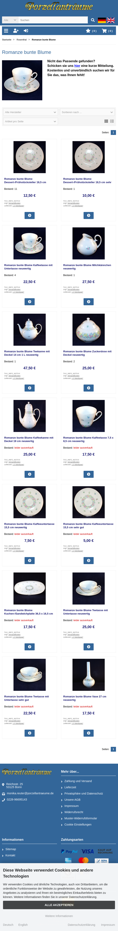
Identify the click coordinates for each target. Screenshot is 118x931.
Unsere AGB (70, 800)
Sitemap (9, 849)
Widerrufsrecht (72, 812)
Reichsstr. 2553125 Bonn (12, 785)
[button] (10, 19)
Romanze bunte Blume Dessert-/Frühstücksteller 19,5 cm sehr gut (87, 182)
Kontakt (8, 855)
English (23, 924)
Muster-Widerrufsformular (79, 818)
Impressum (70, 806)
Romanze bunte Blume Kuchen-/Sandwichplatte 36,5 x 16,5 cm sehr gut (28, 614)
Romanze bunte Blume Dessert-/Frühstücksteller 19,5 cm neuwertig (25, 182)
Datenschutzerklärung (81, 924)
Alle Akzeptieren (59, 905)
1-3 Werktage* (18, 206)
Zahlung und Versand (76, 781)
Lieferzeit (68, 787)
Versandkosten (14, 203)
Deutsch (8, 924)
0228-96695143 (14, 799)
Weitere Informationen (59, 916)
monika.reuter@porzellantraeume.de (28, 793)
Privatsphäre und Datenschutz (82, 793)
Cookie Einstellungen (76, 825)
